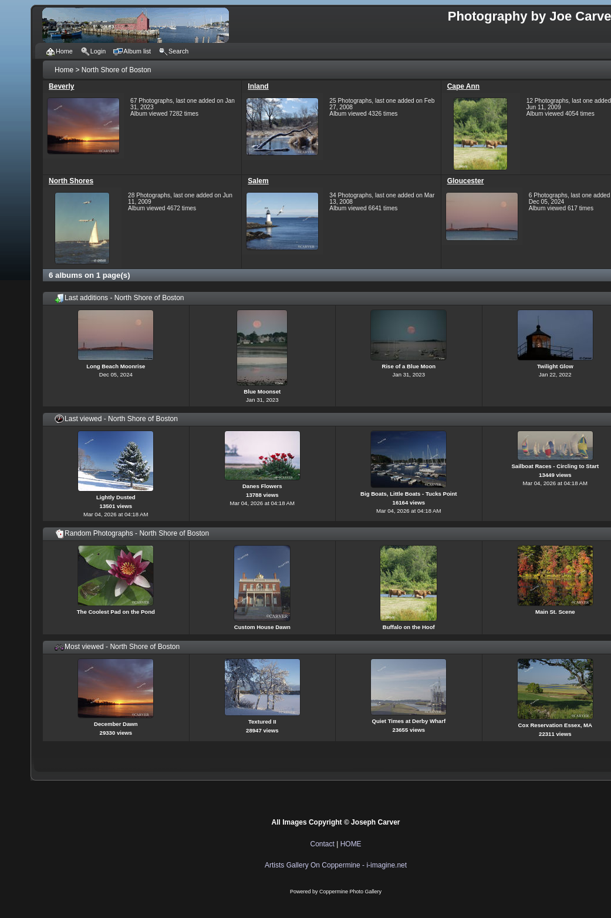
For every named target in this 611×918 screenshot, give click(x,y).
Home (64, 70)
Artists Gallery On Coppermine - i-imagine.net (336, 865)
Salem (258, 181)
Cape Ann (463, 86)
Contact (322, 844)
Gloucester (465, 181)
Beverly (61, 86)
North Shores (71, 181)
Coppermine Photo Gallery (350, 892)
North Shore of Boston (116, 70)
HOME (351, 844)
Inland (258, 86)
